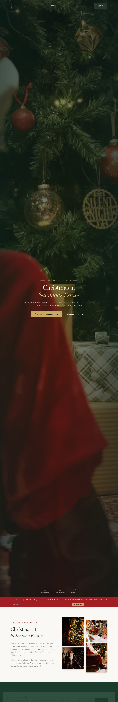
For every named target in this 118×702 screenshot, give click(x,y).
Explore (76, 6)
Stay (45, 6)
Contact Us (78, 604)
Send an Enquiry (52, 599)
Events (27, 6)
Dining (37, 6)
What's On (54, 6)
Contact (86, 6)
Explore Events (75, 314)
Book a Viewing (100, 6)
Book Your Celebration (46, 314)
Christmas (65, 6)
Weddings (16, 6)
